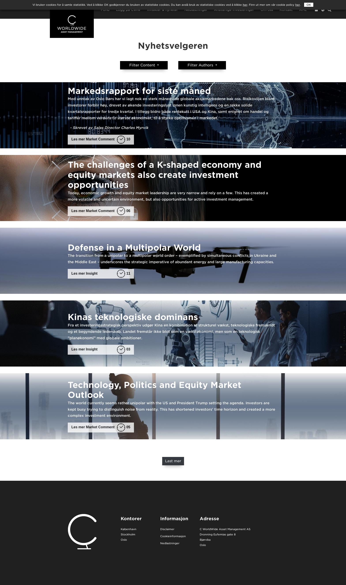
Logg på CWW (128, 9)
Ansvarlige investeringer (234, 9)
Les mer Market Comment (100, 139)
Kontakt (286, 9)
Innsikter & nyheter (162, 9)
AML (303, 9)
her (297, 4)
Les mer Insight (100, 273)
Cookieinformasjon (173, 536)
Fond (105, 9)
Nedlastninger (195, 9)
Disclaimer (167, 529)
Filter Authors (201, 65)
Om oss (267, 9)
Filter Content (142, 65)
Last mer (173, 461)
